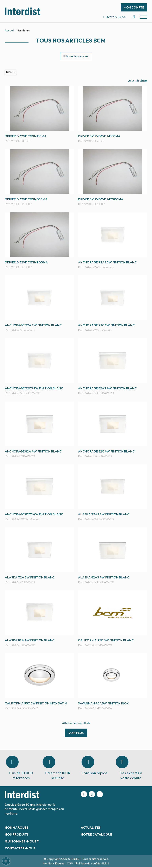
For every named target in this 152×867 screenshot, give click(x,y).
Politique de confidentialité (92, 863)
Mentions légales (54, 863)
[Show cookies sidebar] (6, 861)
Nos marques (16, 827)
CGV (70, 863)
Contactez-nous (20, 848)
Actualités (91, 827)
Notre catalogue (96, 834)
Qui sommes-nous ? (22, 841)
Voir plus (76, 733)
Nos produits (17, 834)
